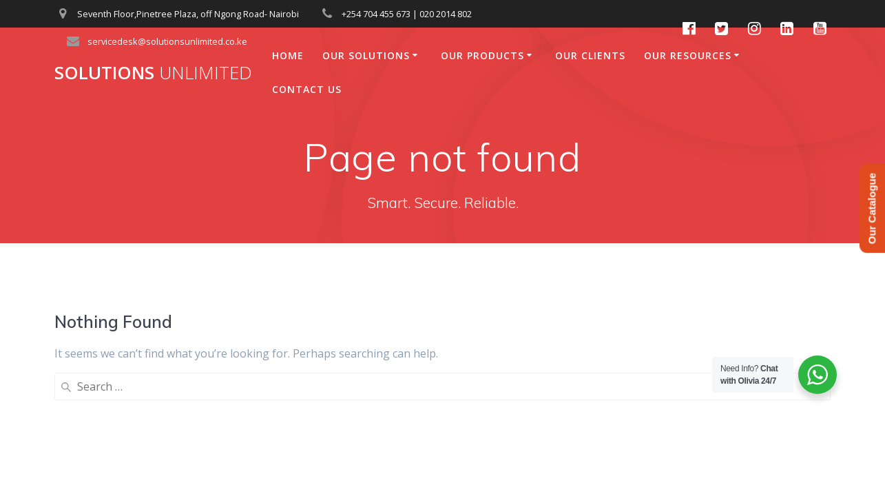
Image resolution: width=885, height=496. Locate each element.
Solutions (153, 73)
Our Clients (590, 55)
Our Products (482, 55)
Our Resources (687, 55)
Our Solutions (366, 55)
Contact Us (307, 89)
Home (288, 55)
